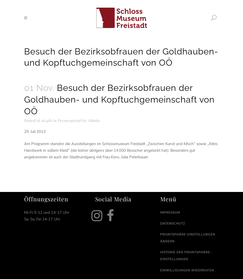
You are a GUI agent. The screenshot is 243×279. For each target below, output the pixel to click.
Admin (94, 120)
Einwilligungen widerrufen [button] (187, 270)
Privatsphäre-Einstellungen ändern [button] (187, 237)
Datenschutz (172, 223)
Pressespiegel (70, 120)
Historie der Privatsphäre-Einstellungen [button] (186, 255)
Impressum (170, 213)
